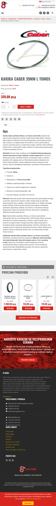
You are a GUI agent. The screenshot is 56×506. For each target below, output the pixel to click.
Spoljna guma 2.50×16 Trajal (9, 297)
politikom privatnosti (32, 499)
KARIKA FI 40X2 (28, 297)
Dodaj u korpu (25, 107)
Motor (49, 19)
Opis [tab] (5, 125)
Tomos (43, 19)
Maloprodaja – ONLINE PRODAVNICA (20, 19)
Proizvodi (36, 19)
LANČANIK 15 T (46, 297)
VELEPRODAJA (40, 115)
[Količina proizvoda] (8, 107)
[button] (2, 13)
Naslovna (4, 19)
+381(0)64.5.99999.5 (48, 7)
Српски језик (45, 2)
